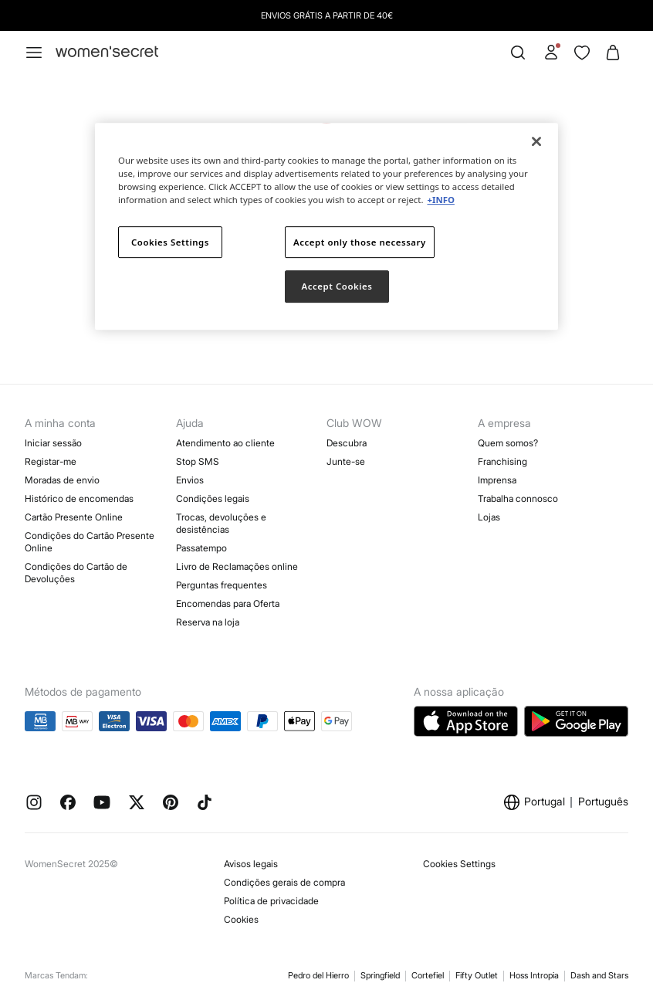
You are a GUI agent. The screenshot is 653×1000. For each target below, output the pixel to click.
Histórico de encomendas (79, 498)
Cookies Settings (459, 863)
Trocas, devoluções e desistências (221, 523)
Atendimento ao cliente (225, 443)
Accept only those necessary (359, 242)
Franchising (502, 461)
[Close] (536, 141)
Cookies (241, 919)
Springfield (380, 975)
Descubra (346, 443)
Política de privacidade (271, 901)
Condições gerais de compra (284, 882)
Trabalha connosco (518, 498)
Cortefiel (427, 975)
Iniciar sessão (53, 443)
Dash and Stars (599, 975)
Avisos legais (251, 863)
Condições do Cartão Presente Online (89, 542)
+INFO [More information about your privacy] (440, 200)
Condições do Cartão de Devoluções (76, 573)
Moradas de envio (62, 480)
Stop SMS (197, 461)
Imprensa (497, 480)
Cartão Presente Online (74, 517)
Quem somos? (508, 443)
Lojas (489, 517)
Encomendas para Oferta (227, 603)
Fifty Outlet (476, 975)
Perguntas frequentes (221, 585)
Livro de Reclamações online (237, 566)
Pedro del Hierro (318, 975)
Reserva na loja (207, 622)
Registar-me (50, 461)
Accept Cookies (337, 287)
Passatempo (201, 548)
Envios (190, 480)
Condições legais (212, 498)
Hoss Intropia (534, 975)
